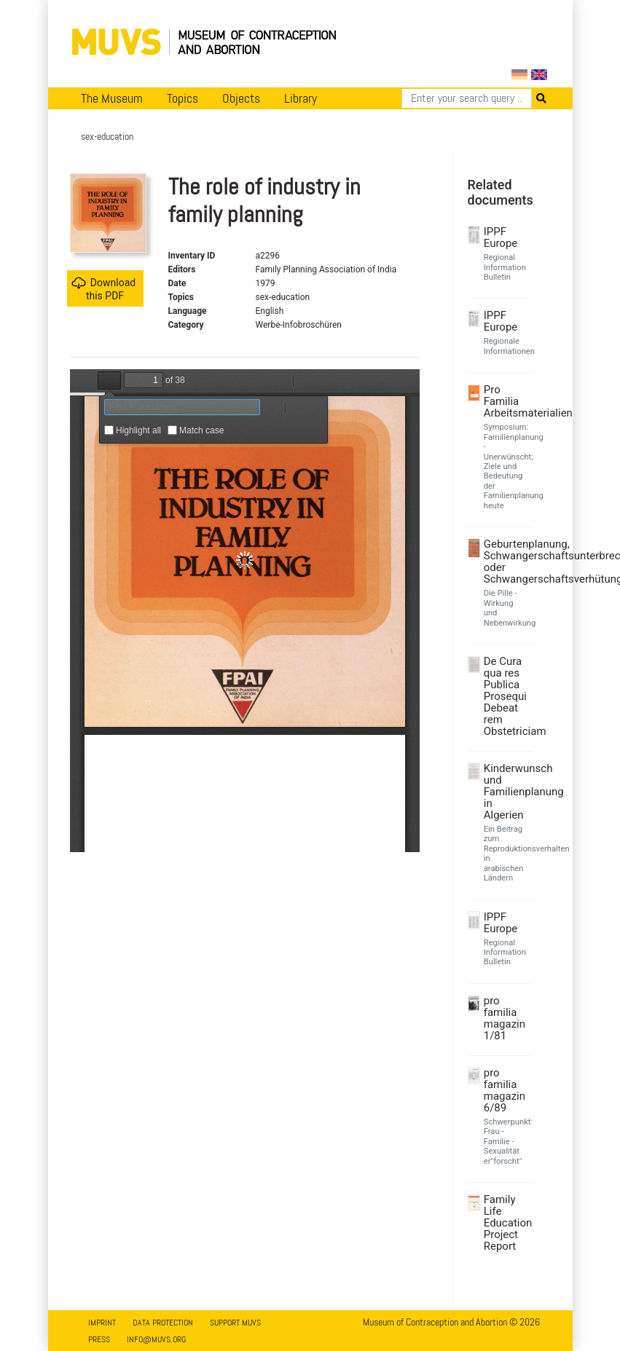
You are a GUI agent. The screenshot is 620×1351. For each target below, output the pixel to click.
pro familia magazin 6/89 (504, 1090)
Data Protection (163, 1322)
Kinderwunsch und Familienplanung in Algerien (506, 792)
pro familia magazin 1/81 (504, 1018)
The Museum (112, 98)
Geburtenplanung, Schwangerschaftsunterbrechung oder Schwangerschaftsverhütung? (506, 561)
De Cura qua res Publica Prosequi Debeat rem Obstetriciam (506, 696)
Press (99, 1339)
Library (300, 98)
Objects (241, 98)
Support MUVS (235, 1322)
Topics (182, 98)
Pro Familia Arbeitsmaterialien (506, 401)
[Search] (466, 98)
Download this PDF (103, 289)
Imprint (102, 1322)
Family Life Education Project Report (506, 1223)
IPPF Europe (501, 237)
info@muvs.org (156, 1339)
